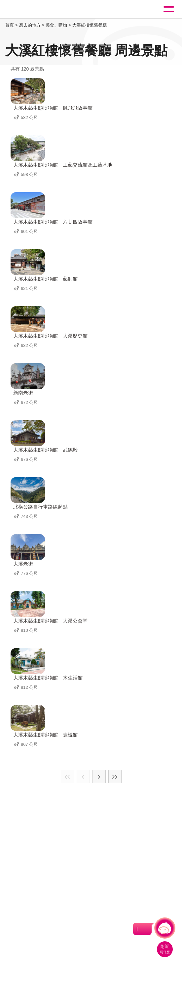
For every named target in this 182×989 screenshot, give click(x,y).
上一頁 (83, 776)
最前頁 (67, 776)
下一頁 (99, 776)
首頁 (9, 25)
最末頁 (115, 776)
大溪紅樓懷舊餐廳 (89, 25)
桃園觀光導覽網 (32, 9)
